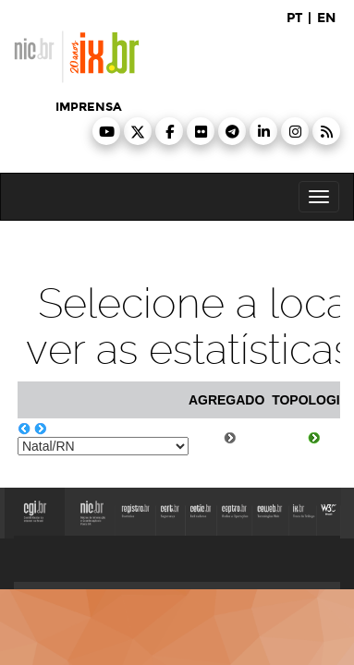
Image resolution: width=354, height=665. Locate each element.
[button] (106, 131)
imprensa (88, 107)
